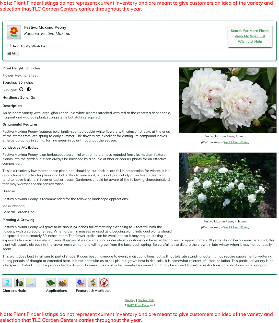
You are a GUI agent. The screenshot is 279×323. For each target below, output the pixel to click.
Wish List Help (250, 41)
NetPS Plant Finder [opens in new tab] (138, 305)
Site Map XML (146, 300)
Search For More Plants (250, 30)
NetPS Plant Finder (236, 142)
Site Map (130, 300)
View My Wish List (250, 36)
